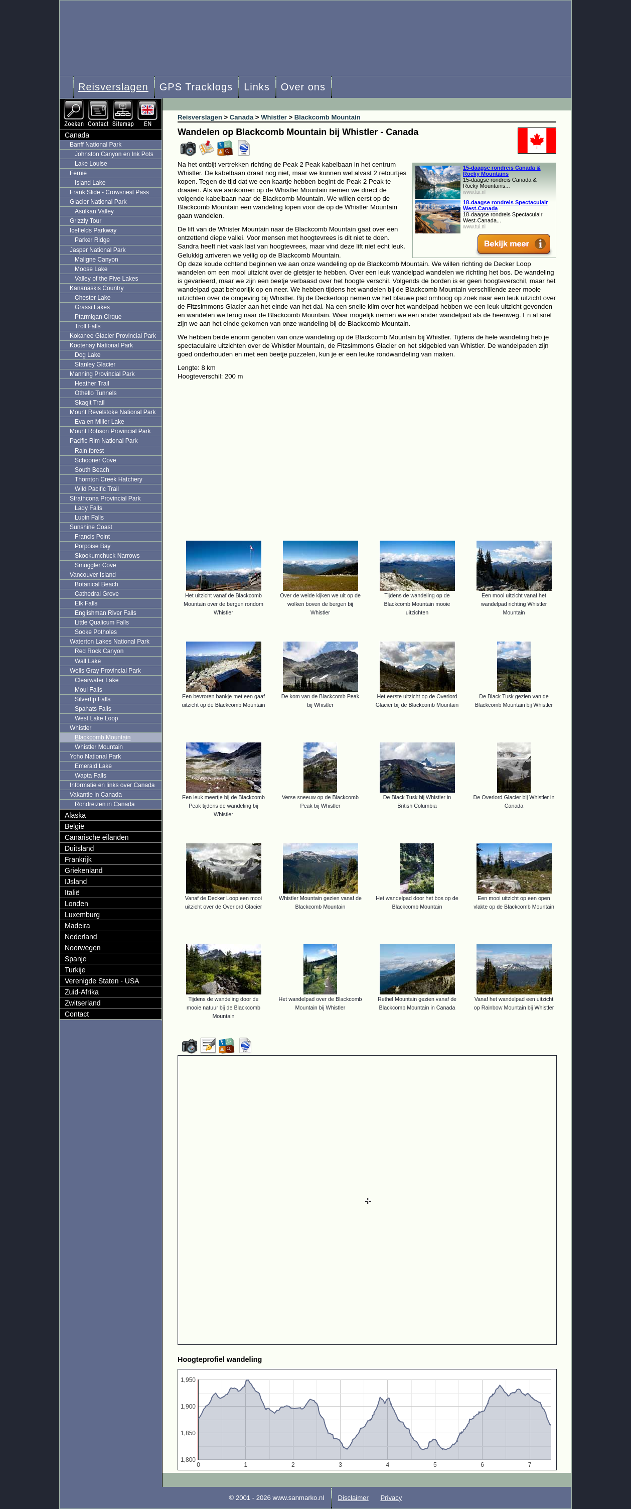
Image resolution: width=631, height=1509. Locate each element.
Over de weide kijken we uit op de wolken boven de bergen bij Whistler (320, 603)
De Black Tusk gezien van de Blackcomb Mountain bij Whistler (514, 700)
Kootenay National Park (101, 345)
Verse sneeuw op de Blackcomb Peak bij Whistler (320, 801)
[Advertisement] (374, 456)
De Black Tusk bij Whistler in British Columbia (417, 801)
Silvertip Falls (92, 699)
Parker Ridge (92, 239)
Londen (76, 904)
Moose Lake (91, 269)
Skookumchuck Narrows (107, 555)
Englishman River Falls (105, 612)
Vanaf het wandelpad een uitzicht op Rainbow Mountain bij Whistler (514, 1003)
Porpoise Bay (92, 546)
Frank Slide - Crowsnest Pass (109, 192)
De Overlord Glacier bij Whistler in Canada (514, 801)
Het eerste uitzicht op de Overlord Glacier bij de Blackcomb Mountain (417, 700)
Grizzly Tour (85, 220)
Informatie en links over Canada (112, 785)
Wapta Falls (90, 775)
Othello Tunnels (95, 393)
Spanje (76, 959)
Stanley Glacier (95, 364)
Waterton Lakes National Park (109, 641)
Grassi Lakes (92, 307)
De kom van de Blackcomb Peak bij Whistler (320, 700)
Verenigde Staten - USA (102, 981)
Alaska (75, 815)
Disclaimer (353, 1497)
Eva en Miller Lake (99, 421)
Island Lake (90, 182)
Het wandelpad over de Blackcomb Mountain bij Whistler (320, 1003)
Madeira (77, 926)
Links (257, 86)
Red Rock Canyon (99, 651)
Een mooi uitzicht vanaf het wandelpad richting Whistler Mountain (514, 603)
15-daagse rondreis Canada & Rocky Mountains (502, 171)
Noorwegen (83, 948)
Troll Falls (88, 326)
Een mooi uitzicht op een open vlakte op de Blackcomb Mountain (514, 902)
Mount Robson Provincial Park (110, 431)
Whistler (80, 727)
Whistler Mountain (99, 746)
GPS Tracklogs (196, 86)
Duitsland (79, 848)
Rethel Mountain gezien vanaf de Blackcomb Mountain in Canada (417, 1003)
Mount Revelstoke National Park (112, 412)
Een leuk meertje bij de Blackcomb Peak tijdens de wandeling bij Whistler (223, 805)
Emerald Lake (93, 766)
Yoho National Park (95, 756)
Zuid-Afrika (82, 992)
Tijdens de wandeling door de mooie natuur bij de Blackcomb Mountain (223, 1007)
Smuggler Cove (95, 565)
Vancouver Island (93, 574)
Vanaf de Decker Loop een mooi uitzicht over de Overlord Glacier (223, 902)
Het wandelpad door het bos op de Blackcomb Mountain (417, 902)
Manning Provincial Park (102, 374)
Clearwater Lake (96, 680)
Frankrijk (78, 859)
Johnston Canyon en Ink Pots (114, 154)
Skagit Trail (89, 402)
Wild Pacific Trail (97, 488)
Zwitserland (83, 1003)
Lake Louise (91, 163)
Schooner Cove (95, 460)
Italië (72, 893)
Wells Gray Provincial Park (105, 670)
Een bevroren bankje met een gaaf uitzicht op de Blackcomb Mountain (223, 700)
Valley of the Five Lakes (106, 278)
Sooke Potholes (96, 632)
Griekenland (84, 870)
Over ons (303, 86)
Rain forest (89, 450)
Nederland (81, 937)
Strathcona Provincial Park (105, 498)
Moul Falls (88, 689)
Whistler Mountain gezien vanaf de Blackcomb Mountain (320, 902)
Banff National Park (95, 144)
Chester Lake (92, 297)
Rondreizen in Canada (104, 804)
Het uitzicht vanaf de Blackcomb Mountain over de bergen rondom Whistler (223, 603)
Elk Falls (86, 603)
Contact (77, 1014)
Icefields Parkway (93, 230)
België (74, 826)
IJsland (76, 881)
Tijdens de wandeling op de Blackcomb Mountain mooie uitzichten (417, 603)
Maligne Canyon (96, 259)
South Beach (92, 469)
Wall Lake (88, 661)
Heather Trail (92, 383)
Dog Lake (87, 354)
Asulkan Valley (94, 211)
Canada (77, 135)
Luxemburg (82, 915)
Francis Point (92, 536)
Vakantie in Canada (96, 794)
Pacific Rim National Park (103, 440)
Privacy (391, 1497)
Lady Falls (88, 508)
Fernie (78, 173)
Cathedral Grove (97, 593)
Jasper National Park (97, 250)
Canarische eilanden (97, 837)
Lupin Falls (89, 517)
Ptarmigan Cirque (98, 316)
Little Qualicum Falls (102, 622)
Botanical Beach (96, 584)
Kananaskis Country (96, 288)
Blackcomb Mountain (102, 737)
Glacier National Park (98, 201)
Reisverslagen (113, 86)
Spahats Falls (93, 708)
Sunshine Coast (91, 527)
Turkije (75, 970)
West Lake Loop (96, 718)
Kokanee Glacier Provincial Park (113, 335)
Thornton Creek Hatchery (108, 479)
